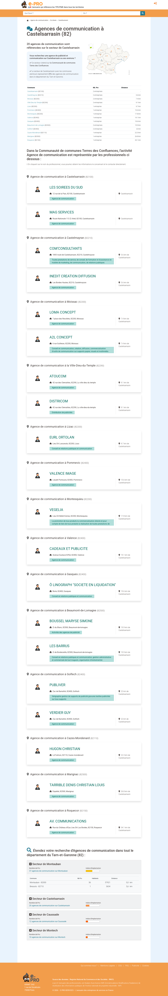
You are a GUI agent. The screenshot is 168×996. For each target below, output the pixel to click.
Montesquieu (32, 114)
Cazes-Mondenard (34, 133)
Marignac (30, 136)
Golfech (30, 129)
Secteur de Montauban (45, 864)
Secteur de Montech (43, 930)
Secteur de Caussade (44, 914)
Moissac (30, 99)
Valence (30, 118)
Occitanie (53, 20)
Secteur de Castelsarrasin (46, 898)
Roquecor (30, 140)
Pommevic (31, 110)
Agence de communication (39, 20)
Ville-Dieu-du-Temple (34, 103)
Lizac (29, 106)
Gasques (30, 121)
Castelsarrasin (32, 91)
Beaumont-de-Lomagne (35, 125)
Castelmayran (32, 95)
